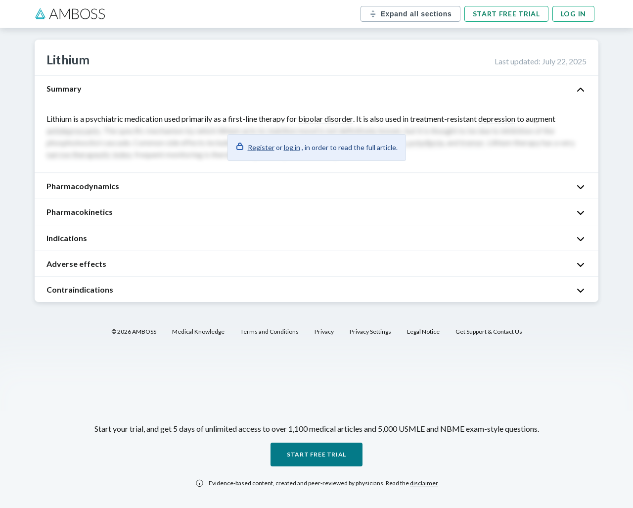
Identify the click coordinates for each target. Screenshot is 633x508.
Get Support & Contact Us (488, 331)
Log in (573, 13)
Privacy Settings (370, 331)
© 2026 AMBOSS (133, 331)
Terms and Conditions (269, 331)
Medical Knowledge (198, 331)
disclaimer (424, 483)
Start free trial (506, 13)
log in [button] (292, 147)
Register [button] (261, 147)
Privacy (324, 331)
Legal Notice (423, 331)
